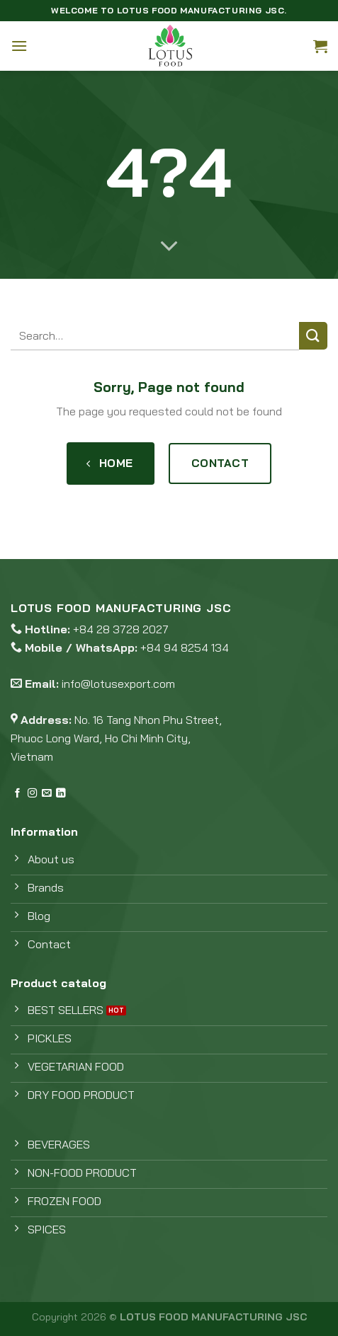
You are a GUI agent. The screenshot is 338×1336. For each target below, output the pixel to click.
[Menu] (19, 45)
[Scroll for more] (169, 247)
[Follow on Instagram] (32, 793)
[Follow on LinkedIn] (60, 793)
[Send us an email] (46, 793)
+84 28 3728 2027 (121, 629)
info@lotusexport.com (118, 683)
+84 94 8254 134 (184, 647)
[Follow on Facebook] (17, 793)
